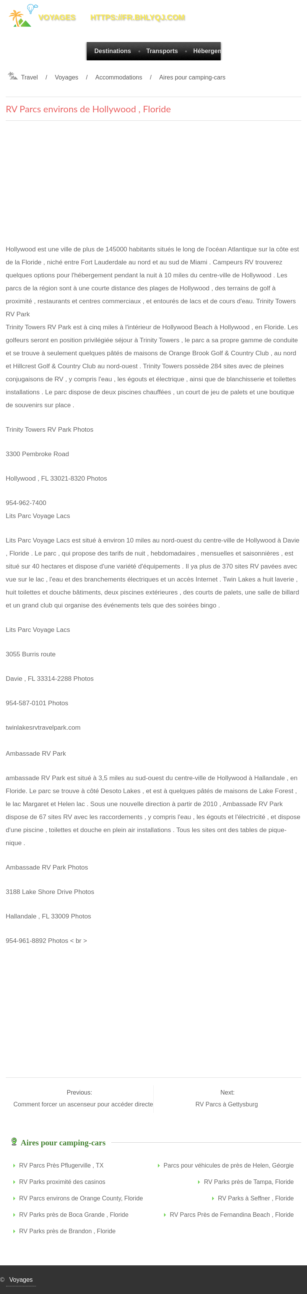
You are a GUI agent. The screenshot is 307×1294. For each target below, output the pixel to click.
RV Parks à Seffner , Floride (256, 1198)
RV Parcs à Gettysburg (227, 1104)
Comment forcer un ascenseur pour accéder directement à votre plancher (113, 1104)
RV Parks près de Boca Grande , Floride (73, 1214)
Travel (29, 77)
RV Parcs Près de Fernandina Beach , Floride (232, 1214)
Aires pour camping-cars (192, 77)
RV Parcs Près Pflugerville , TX (61, 1165)
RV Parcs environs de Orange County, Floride (81, 1198)
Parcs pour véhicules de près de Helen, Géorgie (229, 1165)
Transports (162, 51)
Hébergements (214, 51)
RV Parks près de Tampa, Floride (249, 1182)
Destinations (112, 51)
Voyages (66, 77)
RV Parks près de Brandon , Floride (67, 1231)
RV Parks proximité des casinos (62, 1182)
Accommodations (118, 77)
